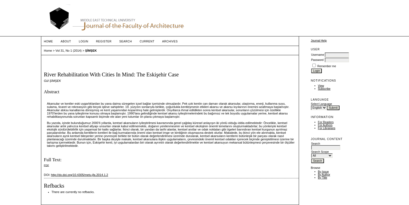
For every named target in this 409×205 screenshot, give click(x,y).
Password (317, 59)
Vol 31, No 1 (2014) (68, 50)
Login (83, 41)
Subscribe (324, 88)
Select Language (321, 103)
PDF (46, 165)
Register (104, 41)
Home (48, 41)
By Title (322, 177)
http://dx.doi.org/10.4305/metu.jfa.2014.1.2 (79, 174)
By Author (324, 174)
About (66, 41)
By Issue (323, 171)
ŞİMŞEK (91, 50)
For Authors (325, 125)
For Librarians (326, 128)
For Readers (326, 122)
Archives (170, 41)
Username (317, 54)
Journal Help (319, 40)
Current (147, 41)
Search (125, 41)
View (321, 85)
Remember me (326, 66)
